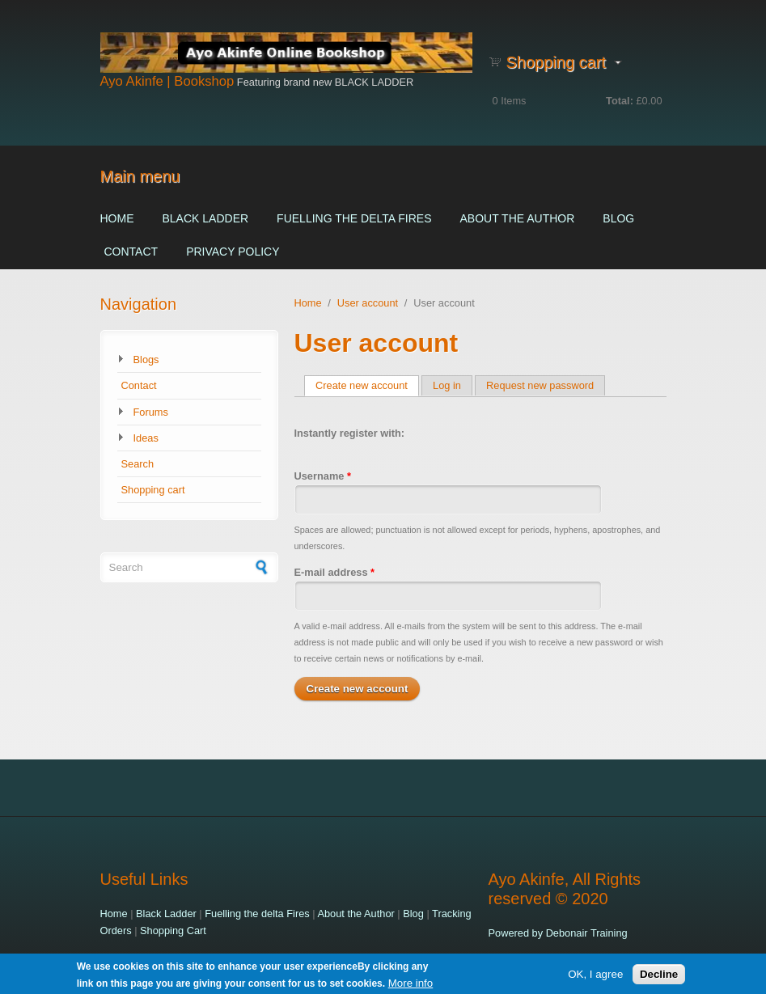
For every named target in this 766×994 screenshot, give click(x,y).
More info (411, 985)
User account (367, 303)
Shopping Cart (173, 930)
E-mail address (334, 572)
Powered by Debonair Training (558, 933)
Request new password (540, 385)
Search (137, 464)
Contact (131, 251)
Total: (619, 101)
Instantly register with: (349, 433)
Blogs (146, 359)
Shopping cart (153, 490)
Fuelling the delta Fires (354, 218)
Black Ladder (206, 218)
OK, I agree (595, 976)
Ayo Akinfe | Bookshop (167, 81)
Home (117, 218)
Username (322, 476)
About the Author (516, 218)
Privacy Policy (232, 251)
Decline (659, 976)
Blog (618, 218)
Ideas (146, 438)
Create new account (367, 385)
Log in (447, 385)
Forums (150, 412)
